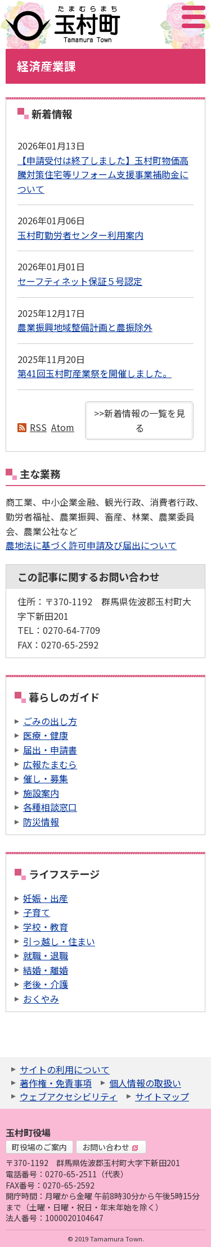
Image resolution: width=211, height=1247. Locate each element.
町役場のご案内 (39, 1147)
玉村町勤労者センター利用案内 (80, 235)
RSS (38, 427)
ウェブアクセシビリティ (69, 1096)
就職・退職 (45, 955)
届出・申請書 (50, 749)
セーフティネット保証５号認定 (79, 281)
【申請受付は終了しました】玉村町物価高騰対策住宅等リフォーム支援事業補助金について (102, 174)
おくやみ (41, 998)
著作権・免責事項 (56, 1083)
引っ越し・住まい (59, 941)
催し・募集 (45, 778)
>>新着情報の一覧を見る (139, 420)
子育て (36, 912)
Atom (62, 427)
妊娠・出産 (45, 898)
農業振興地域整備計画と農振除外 (84, 327)
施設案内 (41, 793)
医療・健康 (45, 735)
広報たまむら (50, 764)
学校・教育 (45, 926)
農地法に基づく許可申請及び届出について (91, 545)
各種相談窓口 (50, 807)
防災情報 (41, 821)
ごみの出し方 (50, 721)
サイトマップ (162, 1096)
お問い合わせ (110, 1147)
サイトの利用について (65, 1069)
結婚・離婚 (45, 970)
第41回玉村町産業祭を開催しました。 (94, 373)
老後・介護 (45, 984)
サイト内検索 (137, 17)
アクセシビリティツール (163, 17)
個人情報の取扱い (145, 1083)
